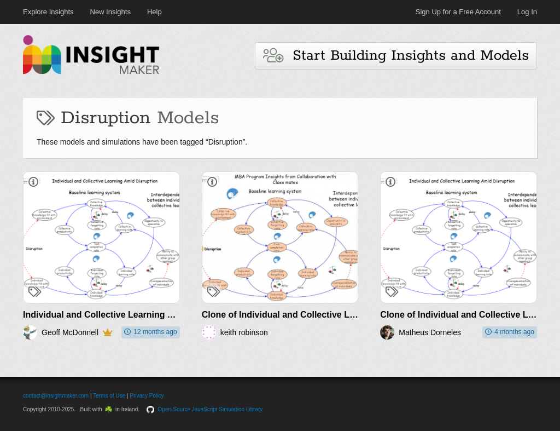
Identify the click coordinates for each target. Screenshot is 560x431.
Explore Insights (48, 12)
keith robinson (244, 332)
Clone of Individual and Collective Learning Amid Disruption (326, 314)
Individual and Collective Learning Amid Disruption (129, 314)
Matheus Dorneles (430, 332)
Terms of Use (109, 396)
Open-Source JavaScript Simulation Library (210, 409)
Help (154, 12)
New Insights (110, 12)
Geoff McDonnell (70, 332)
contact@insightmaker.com (56, 396)
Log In (527, 12)
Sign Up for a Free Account (458, 12)
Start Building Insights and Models (396, 55)
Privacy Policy (147, 396)
